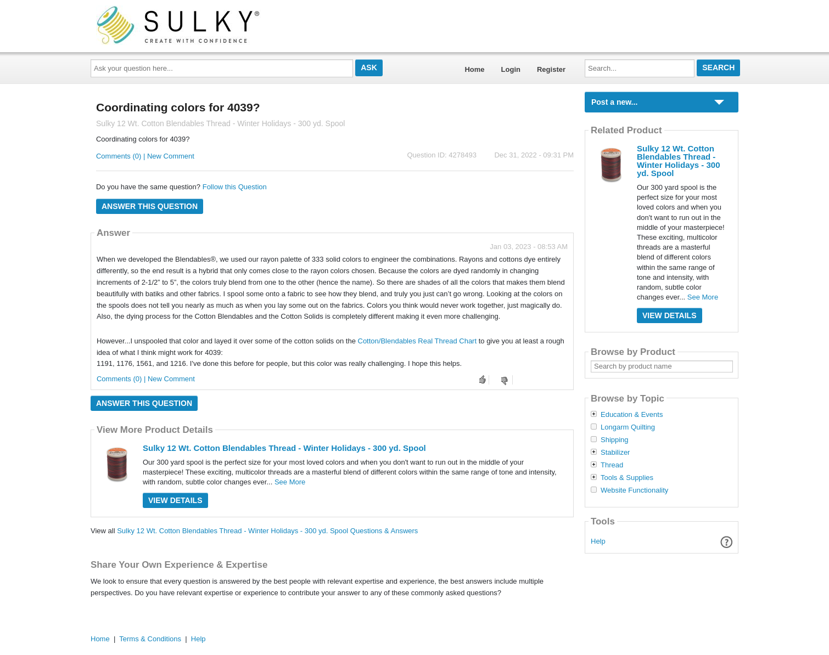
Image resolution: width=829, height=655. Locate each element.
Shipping (615, 440)
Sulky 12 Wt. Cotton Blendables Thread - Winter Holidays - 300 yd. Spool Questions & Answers (267, 531)
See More (290, 482)
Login (510, 69)
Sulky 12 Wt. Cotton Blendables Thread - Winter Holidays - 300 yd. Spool (284, 448)
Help (598, 541)
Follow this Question (235, 187)
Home (474, 69)
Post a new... (614, 102)
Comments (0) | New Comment (145, 156)
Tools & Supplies (627, 478)
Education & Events (632, 415)
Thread (612, 465)
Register (551, 69)
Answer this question (150, 206)
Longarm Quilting (628, 427)
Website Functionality (634, 490)
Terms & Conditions (150, 639)
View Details (175, 500)
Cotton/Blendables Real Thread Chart (417, 341)
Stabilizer (615, 452)
